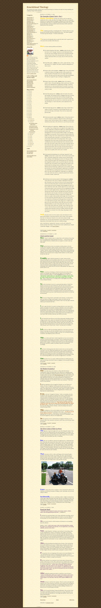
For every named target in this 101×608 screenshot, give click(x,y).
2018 (29, 102)
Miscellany (29, 34)
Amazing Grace (29, 18)
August (30, 134)
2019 (29, 101)
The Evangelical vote (59, 374)
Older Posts (71, 599)
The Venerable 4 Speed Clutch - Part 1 (51, 16)
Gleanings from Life (30, 28)
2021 (29, 98)
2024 (29, 94)
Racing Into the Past (30, 38)
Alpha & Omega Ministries (31, 79)
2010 (29, 114)
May (30, 138)
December (31, 118)
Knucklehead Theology (37, 7)
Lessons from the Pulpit (31, 32)
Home (57, 599)
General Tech (29, 27)
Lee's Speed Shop (30, 152)
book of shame (56, 226)
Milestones (29, 33)
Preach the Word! (32, 131)
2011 (29, 113)
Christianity (29, 21)
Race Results (29, 37)
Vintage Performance (30, 44)
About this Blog (29, 17)
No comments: (53, 503)
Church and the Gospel (46, 236)
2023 (29, 95)
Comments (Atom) (50, 602)
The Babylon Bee (30, 82)
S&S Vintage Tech (30, 83)
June (30, 137)
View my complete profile (31, 73)
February (31, 143)
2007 (29, 146)
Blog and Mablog (30, 81)
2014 (29, 108)
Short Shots (29, 39)
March (30, 141)
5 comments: (54, 423)
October (30, 121)
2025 (29, 92)
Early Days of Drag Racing (31, 23)
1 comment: (53, 363)
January (30, 144)
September (31, 133)
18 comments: (54, 230)
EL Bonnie (29, 24)
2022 (29, 97)
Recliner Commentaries (31, 87)
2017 (29, 104)
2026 (29, 91)
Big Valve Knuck (30, 19)
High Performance (30, 29)
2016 (29, 105)
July (30, 135)
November (31, 120)
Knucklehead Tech (30, 31)
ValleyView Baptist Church (31, 150)
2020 (29, 99)
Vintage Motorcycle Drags (31, 43)
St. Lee (30, 55)
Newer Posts (42, 599)
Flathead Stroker (30, 26)
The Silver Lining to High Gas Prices (51, 429)
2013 (29, 110)
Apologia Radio (29, 84)
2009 (29, 115)
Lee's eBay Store (30, 153)
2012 (29, 111)
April (30, 140)
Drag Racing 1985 (30, 22)
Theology (28, 42)
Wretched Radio (30, 85)
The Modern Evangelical (33, 127)
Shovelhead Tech (30, 40)
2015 (29, 107)
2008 (29, 117)
